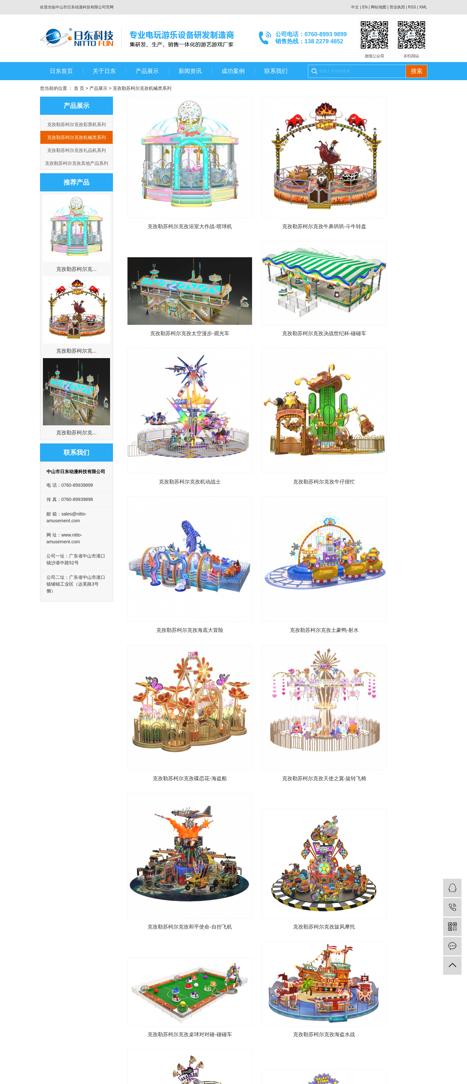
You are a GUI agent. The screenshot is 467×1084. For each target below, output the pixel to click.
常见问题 (166, 1014)
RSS (412, 7)
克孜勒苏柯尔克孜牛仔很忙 (380, 312)
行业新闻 (166, 995)
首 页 (79, 88)
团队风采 (49, 1005)
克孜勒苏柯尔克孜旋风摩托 (380, 546)
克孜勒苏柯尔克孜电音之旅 (380, 666)
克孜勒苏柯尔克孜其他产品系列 (76, 163)
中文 (355, 7)
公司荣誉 (49, 995)
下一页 (275, 918)
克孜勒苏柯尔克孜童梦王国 (277, 776)
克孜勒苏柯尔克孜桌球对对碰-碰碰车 (174, 666)
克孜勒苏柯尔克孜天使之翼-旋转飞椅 (174, 546)
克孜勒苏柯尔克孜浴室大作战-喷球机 (174, 195)
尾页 (295, 918)
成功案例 (233, 71)
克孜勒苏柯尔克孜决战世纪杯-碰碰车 (174, 312)
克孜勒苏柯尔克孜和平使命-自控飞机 (277, 546)
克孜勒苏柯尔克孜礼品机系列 (76, 150)
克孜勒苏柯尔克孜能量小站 (174, 893)
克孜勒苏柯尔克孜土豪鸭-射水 (277, 429)
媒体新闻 (166, 1005)
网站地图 (378, 7)
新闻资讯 (190, 71)
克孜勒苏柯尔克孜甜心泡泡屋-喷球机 (380, 776)
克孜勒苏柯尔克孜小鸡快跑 (277, 893)
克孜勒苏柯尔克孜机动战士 (277, 312)
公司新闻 (166, 985)
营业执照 (397, 7)
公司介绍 (49, 985)
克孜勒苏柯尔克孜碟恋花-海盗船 (380, 429)
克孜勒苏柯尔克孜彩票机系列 (76, 124)
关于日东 (104, 71)
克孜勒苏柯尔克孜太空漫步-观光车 (380, 195)
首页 (231, 918)
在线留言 (225, 995)
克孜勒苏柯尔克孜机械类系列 (142, 88)
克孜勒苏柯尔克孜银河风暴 (174, 776)
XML (423, 7)
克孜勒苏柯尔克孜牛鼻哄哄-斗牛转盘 (277, 195)
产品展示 (147, 71)
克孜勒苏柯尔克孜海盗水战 (277, 666)
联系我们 (276, 71)
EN (365, 7)
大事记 (47, 1014)
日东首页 (61, 71)
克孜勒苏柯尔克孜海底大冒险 (174, 429)
